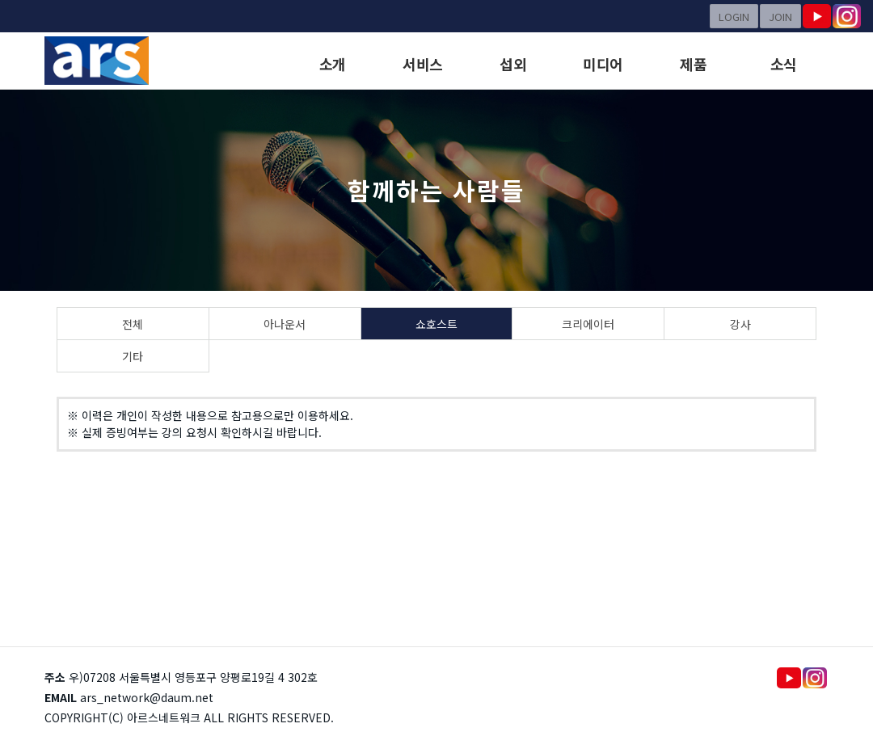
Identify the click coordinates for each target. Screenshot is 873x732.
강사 (740, 324)
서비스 (423, 63)
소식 (783, 63)
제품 (693, 63)
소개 (332, 63)
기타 (132, 356)
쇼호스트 (436, 324)
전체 (132, 324)
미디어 (603, 63)
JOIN (780, 16)
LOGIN (734, 16)
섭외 (513, 63)
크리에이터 (588, 324)
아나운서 (285, 324)
